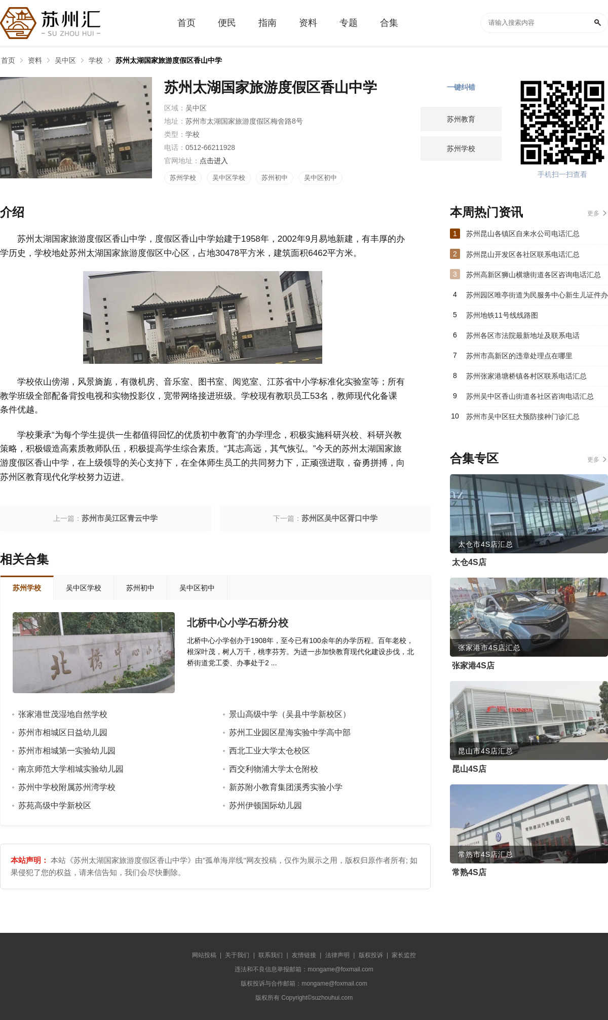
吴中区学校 (228, 177)
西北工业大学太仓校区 (269, 750)
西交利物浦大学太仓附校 (273, 769)
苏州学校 (183, 177)
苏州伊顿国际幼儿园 (265, 805)
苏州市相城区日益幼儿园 (62, 732)
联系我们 (270, 955)
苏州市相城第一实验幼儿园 (67, 750)
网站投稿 (204, 955)
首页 (8, 60)
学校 (96, 60)
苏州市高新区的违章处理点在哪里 (519, 356)
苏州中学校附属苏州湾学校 (67, 787)
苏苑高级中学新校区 (54, 805)
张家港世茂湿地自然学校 (62, 714)
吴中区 (65, 60)
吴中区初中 (320, 177)
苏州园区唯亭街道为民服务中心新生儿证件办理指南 (537, 298)
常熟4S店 (469, 872)
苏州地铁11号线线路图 (502, 315)
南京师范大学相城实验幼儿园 (71, 769)
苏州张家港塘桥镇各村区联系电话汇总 (526, 376)
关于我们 (237, 955)
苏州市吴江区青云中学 (120, 518)
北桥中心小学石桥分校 (237, 622)
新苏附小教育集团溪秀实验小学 (286, 787)
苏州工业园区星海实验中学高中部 (290, 732)
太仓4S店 (469, 562)
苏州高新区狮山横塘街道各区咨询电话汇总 (533, 275)
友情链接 (304, 955)
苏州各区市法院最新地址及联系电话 (523, 335)
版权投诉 (371, 955)
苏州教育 (461, 119)
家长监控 (404, 955)
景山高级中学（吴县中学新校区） (290, 714)
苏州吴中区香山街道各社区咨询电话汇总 (530, 396)
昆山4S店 (469, 769)
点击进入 (214, 161)
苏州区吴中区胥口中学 (339, 518)
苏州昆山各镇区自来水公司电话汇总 (523, 234)
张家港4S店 (473, 665)
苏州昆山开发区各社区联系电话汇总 (523, 254)
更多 (593, 213)
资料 (35, 60)
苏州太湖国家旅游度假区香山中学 (169, 60)
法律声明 (337, 955)
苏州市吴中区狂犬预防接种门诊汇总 (523, 416)
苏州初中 (274, 177)
